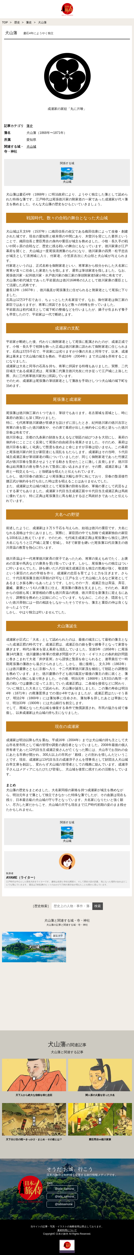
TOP (5, 22)
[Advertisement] (67, 991)
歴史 (17, 22)
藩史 (29, 22)
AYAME (11, 877)
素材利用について (67, 1230)
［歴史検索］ (41, 906)
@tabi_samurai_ (65, 1188)
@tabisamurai (64, 1204)
